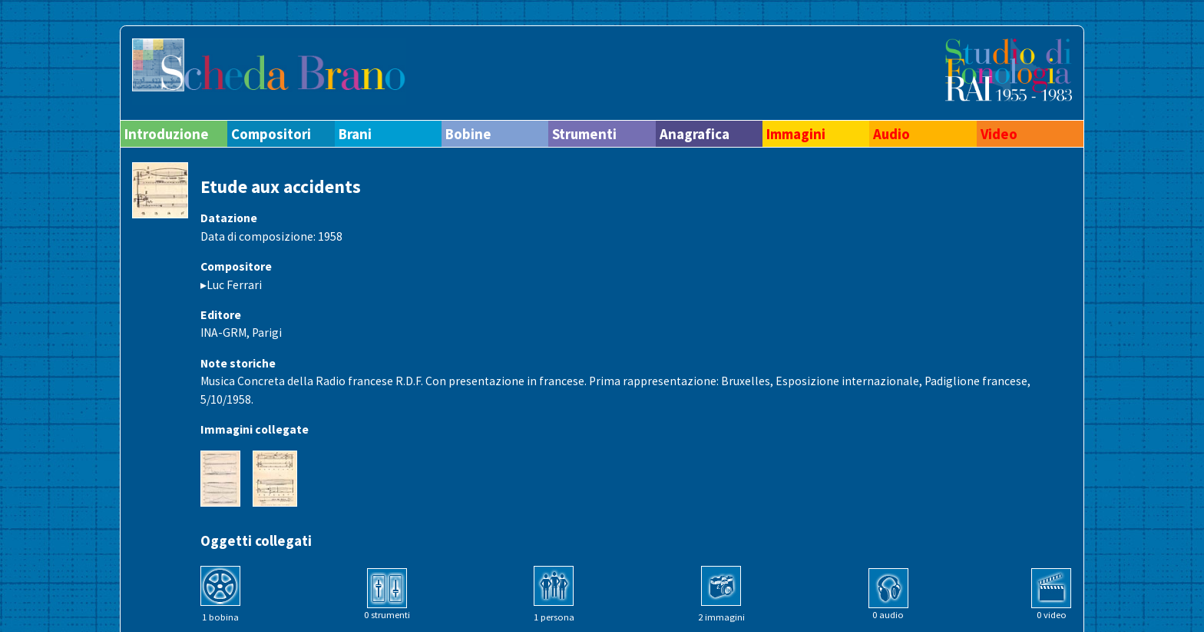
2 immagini (721, 617)
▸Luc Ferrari (231, 285)
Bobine (468, 134)
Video (999, 134)
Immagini (795, 134)
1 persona (554, 617)
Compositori (271, 134)
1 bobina (220, 617)
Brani (355, 134)
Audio (891, 134)
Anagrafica (694, 134)
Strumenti (584, 134)
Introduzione (166, 134)
